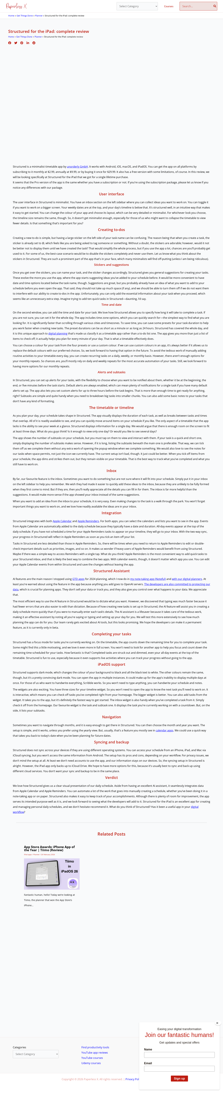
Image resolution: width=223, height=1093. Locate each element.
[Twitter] (15, 42)
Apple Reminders (88, 521)
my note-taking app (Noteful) (148, 579)
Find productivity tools (95, 1047)
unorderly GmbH (77, 166)
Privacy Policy (133, 1079)
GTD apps (78, 579)
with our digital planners (187, 579)
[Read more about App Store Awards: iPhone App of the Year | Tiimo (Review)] (52, 874)
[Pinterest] (20, 42)
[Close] (218, 1023)
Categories (19, 1047)
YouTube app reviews (94, 1052)
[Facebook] (9, 42)
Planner (36, 854)
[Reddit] (32, 42)
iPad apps (28, 854)
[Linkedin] (26, 42)
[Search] (215, 6)
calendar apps (164, 730)
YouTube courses (92, 1058)
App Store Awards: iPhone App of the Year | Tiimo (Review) (49, 848)
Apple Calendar (62, 521)
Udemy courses (91, 1063)
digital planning (57, 333)
